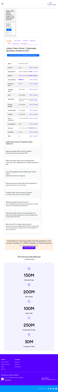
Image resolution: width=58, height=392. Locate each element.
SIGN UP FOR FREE (29, 247)
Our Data (17, 364)
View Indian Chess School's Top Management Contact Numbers (23, 55)
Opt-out (3, 369)
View (9, 29)
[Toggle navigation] (2, 4)
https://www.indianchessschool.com (27, 75)
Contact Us (18, 366)
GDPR (2, 366)
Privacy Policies (5, 362)
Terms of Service (5, 364)
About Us (17, 362)
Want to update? (34, 67)
